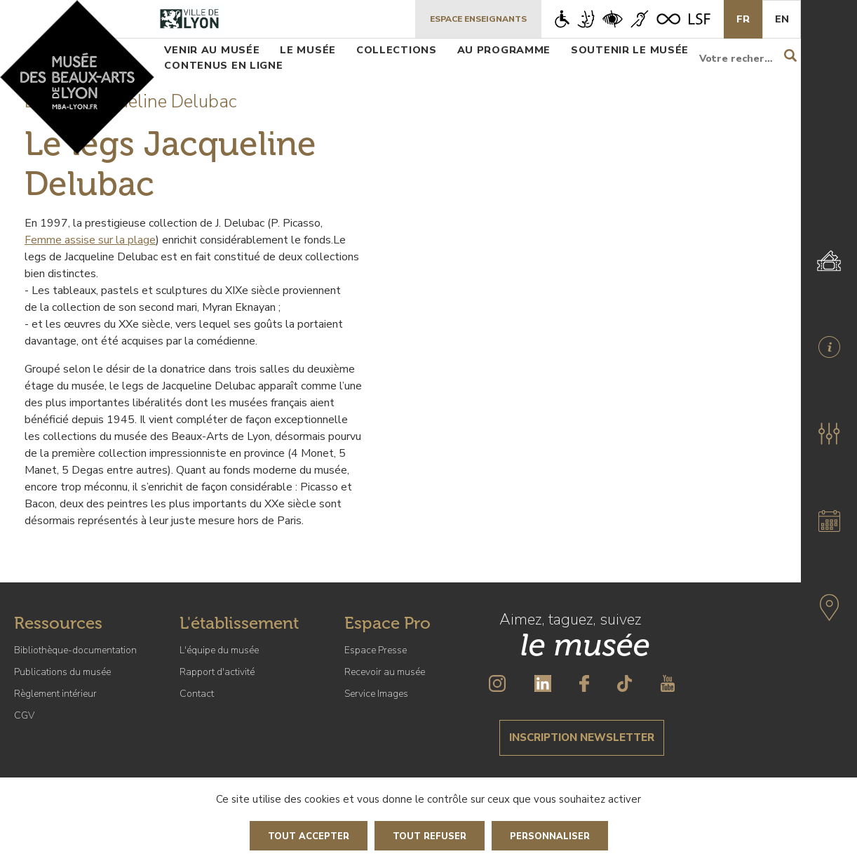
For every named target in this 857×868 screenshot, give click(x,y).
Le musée (308, 50)
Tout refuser (429, 836)
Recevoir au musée (384, 672)
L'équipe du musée (219, 650)
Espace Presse (375, 650)
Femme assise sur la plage (90, 240)
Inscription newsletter (581, 737)
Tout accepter (308, 836)
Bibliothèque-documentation (75, 650)
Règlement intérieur (55, 693)
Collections (396, 50)
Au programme (504, 50)
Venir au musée (211, 50)
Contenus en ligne (223, 65)
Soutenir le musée (630, 50)
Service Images (376, 693)
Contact (197, 693)
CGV (24, 715)
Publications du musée (62, 672)
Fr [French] (743, 19)
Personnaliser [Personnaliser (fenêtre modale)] (550, 836)
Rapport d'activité (217, 672)
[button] (829, 434)
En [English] (782, 19)
